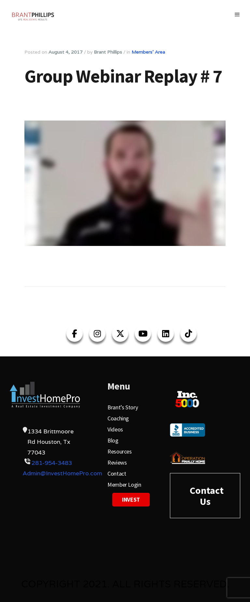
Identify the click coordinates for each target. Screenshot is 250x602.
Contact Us (207, 495)
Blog (112, 440)
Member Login (124, 484)
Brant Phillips (108, 52)
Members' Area (148, 52)
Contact (116, 473)
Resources (119, 451)
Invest (131, 499)
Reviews (117, 462)
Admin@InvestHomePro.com (62, 473)
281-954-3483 (52, 463)
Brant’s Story (122, 407)
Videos (115, 429)
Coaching (118, 418)
